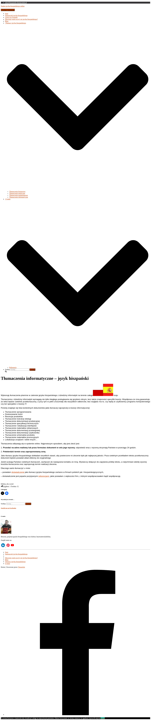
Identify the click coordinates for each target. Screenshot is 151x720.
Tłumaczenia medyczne (17, 193)
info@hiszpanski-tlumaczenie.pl (16, 2)
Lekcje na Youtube (11, 17)
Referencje (12, 367)
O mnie (7, 563)
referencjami (43, 476)
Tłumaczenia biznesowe (17, 191)
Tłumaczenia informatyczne (18, 197)
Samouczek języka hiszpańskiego (16, 15)
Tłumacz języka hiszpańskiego (15, 562)
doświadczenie (18, 472)
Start (6, 13)
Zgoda (102, 718)
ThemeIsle (21, 567)
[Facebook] (77, 714)
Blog (6, 21)
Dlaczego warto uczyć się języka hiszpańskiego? (21, 19)
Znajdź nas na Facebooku (8, 508)
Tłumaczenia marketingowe (18, 195)
